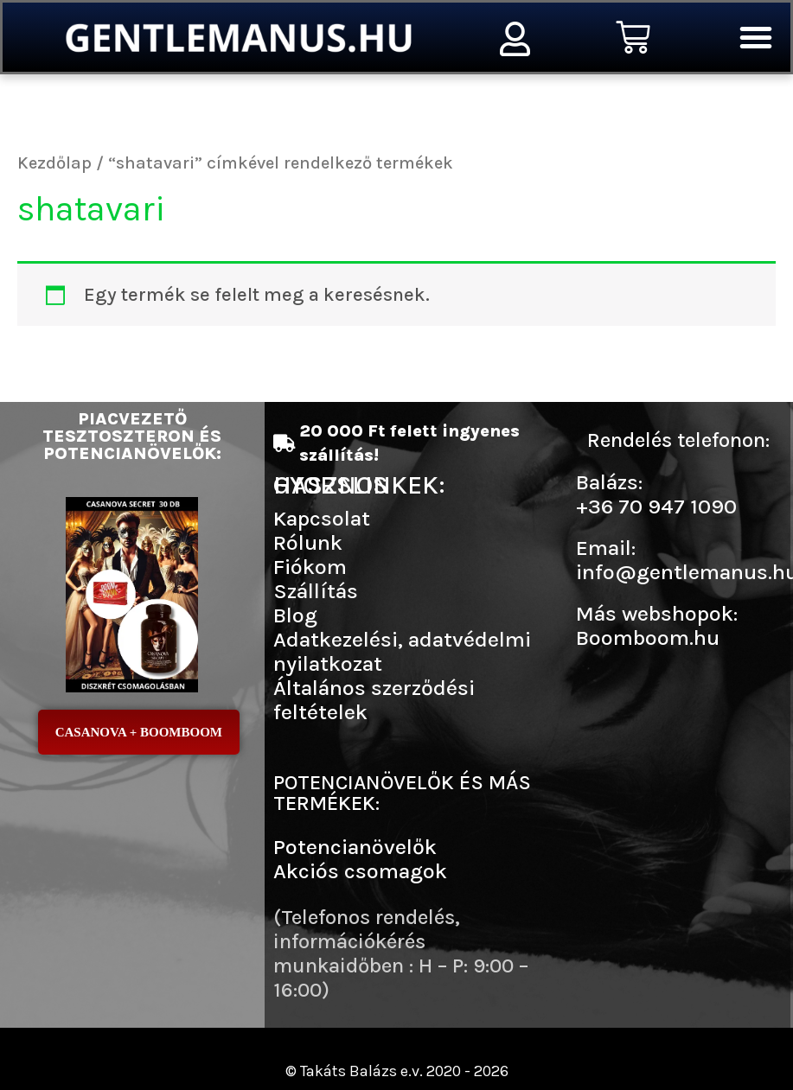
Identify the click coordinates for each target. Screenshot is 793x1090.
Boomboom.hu (647, 637)
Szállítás (315, 590)
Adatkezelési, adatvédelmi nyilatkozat (402, 651)
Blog (295, 615)
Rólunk (307, 542)
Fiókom (310, 566)
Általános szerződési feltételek (374, 699)
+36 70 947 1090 (656, 506)
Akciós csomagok (360, 870)
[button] (756, 37)
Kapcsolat (321, 518)
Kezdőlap (54, 162)
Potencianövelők (355, 846)
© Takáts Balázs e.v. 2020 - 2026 (396, 1070)
